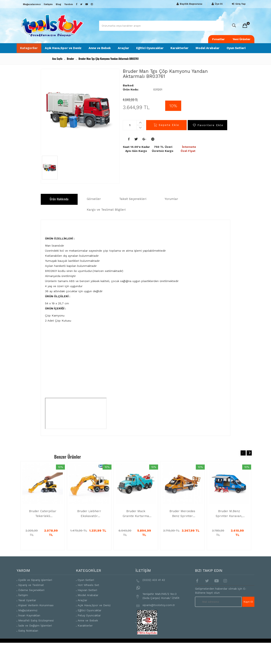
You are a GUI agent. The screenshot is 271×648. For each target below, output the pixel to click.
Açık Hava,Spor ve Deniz (60, 50)
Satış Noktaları (28, 636)
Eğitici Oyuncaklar (148, 50)
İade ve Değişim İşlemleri (35, 631)
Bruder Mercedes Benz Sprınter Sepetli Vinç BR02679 (182, 519)
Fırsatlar (218, 39)
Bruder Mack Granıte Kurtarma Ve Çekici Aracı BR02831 (136, 519)
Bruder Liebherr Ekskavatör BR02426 (89, 519)
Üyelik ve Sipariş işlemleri (35, 585)
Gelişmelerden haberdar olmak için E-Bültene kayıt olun (220, 596)
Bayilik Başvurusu (189, 3)
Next (249, 458)
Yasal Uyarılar (27, 605)
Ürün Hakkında (59, 204)
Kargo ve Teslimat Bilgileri (69, 215)
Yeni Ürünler (241, 39)
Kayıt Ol (248, 607)
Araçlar (125, 48)
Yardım (68, 4)
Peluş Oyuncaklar (89, 620)
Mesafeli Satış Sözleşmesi (36, 626)
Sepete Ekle (166, 130)
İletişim (48, 4)
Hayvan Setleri (87, 595)
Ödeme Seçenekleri (31, 595)
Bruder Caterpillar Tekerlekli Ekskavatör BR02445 (42, 519)
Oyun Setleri (237, 50)
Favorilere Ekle (207, 130)
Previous (243, 458)
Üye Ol (217, 3)
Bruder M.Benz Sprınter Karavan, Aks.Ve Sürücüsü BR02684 (229, 519)
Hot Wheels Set (88, 590)
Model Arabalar (207, 50)
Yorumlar (171, 204)
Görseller (94, 204)
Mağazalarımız (32, 4)
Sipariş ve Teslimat (31, 590)
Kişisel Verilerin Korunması (36, 610)
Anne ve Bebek (96, 50)
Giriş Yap (238, 3)
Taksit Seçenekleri (132, 204)
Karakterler (183, 48)
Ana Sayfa (57, 63)
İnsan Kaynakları (29, 620)
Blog (58, 4)
